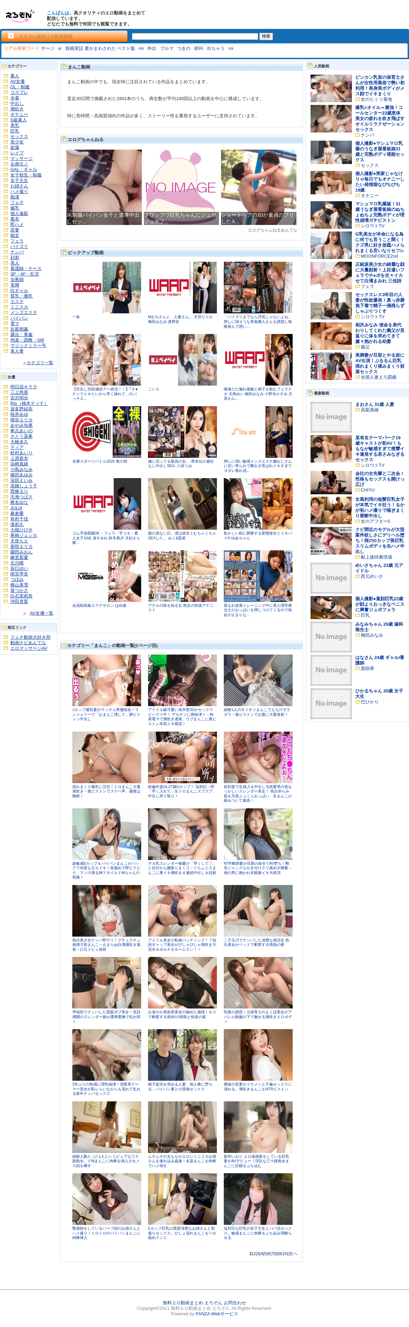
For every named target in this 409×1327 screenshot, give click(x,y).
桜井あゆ (19, 414)
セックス (19, 136)
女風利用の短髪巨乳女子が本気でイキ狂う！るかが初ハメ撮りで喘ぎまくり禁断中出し (380, 507)
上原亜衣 (19, 458)
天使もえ (19, 540)
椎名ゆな (19, 502)
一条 (76, 317)
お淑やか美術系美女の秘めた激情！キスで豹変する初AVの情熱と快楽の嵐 (182, 1014)
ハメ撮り (19, 191)
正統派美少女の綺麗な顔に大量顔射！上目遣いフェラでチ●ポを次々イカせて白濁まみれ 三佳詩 (380, 272)
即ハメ (17, 224)
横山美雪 (19, 584)
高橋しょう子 (23, 485)
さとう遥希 (21, 436)
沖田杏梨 (19, 601)
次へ (293, 1253)
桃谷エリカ (21, 419)
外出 (151, 48)
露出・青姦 (21, 334)
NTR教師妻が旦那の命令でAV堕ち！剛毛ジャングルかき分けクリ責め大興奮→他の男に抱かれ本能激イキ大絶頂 (258, 868)
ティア (17, 447)
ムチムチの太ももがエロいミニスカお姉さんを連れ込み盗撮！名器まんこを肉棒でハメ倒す (182, 1161)
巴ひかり (370, 701)
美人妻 (17, 351)
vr (60, 48)
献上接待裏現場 (376, 557)
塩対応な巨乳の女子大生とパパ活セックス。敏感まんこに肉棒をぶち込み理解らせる (258, 1233)
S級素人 (18, 119)
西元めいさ (372, 576)
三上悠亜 (19, 392)
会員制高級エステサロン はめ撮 (99, 605)
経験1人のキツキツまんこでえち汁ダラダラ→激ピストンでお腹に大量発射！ (257, 712)
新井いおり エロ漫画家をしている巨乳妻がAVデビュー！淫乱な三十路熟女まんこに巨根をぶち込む (256, 1161)
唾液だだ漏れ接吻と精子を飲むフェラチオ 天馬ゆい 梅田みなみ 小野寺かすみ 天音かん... (258, 393)
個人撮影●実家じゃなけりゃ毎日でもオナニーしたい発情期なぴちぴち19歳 (380, 182)
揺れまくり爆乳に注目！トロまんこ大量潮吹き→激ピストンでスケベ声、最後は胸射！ (106, 791)
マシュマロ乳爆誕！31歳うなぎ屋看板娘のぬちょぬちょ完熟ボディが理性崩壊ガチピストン (380, 212)
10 (284, 1253)
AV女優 (17, 81)
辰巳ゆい (19, 568)
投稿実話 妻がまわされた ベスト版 (100, 48)
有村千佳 (19, 518)
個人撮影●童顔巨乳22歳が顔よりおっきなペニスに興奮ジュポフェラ (380, 604)
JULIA (16, 507)
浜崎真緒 (19, 463)
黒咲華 (367, 668)
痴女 (14, 235)
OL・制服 (20, 86)
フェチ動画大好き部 (30, 637)
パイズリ (19, 246)
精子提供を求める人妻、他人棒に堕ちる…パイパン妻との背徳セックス (180, 1086)
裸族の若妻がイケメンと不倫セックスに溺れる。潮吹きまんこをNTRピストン (258, 1086)
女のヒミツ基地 (376, 99)
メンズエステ (23, 312)
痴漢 (14, 196)
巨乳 (14, 130)
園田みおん (21, 551)
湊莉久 (17, 524)
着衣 (14, 219)
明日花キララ (23, 386)
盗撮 (14, 147)
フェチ (17, 202)
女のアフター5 (375, 521)
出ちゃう (216, 48)
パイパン (19, 318)
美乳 (14, 125)
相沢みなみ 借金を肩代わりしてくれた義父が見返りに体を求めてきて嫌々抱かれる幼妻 (380, 333)
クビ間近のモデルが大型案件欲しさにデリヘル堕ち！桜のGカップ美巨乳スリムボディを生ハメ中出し (380, 540)
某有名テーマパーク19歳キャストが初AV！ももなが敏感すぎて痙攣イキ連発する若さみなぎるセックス (380, 448)
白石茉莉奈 (21, 595)
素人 (14, 75)
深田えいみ (21, 480)
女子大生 (19, 180)
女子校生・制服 (26, 174)
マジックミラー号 (28, 345)
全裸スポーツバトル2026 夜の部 (99, 461)
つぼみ (17, 579)
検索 (266, 36)
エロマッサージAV (28, 648)
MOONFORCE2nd (379, 256)
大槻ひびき (21, 529)
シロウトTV (373, 225)
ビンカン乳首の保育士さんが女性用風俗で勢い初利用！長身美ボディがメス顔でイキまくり (380, 85)
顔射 (14, 257)
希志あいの (21, 430)
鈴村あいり (21, 452)
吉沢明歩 (19, 397)
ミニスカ (19, 307)
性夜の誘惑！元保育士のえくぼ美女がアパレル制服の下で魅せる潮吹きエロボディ (258, 1016)
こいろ (153, 389)
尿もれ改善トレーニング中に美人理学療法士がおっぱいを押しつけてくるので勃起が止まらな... (258, 610)
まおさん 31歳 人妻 (374, 404)
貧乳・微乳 (21, 296)
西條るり (19, 491)
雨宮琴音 (19, 573)
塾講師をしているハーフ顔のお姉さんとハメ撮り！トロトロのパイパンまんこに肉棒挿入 (106, 1233)
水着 (14, 97)
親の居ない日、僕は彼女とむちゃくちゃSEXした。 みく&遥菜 (182, 535)
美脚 (14, 285)
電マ (14, 323)
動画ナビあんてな (28, 642)
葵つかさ (19, 590)
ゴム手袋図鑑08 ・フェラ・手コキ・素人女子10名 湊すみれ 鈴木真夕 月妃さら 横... (106, 537)
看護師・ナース (26, 268)
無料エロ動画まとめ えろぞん (192, 1302)
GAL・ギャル (23, 169)
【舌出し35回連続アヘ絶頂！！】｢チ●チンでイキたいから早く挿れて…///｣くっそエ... (105, 393)
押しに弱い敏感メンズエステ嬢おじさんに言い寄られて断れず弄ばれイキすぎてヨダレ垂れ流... (258, 466)
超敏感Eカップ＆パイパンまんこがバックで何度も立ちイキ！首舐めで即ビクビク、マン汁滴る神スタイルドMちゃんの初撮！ (106, 870)
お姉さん (19, 185)
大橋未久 (19, 441)
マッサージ (21, 158)
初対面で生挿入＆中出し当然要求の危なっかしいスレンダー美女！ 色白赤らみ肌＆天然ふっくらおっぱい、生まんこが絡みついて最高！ (258, 794)
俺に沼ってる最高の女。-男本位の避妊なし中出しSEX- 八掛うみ (181, 463)
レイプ (17, 152)
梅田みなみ (372, 635)
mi (141, 48)
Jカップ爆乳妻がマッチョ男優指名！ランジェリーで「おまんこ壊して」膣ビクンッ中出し (106, 714)
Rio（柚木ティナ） (29, 403)
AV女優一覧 (41, 613)
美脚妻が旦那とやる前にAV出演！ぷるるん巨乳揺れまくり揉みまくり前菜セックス (380, 363)
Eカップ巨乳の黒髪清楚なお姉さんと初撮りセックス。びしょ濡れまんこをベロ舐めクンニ (182, 1233)
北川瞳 (17, 562)
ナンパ (17, 252)
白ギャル (19, 290)
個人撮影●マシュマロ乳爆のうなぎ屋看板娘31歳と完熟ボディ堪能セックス (380, 151)
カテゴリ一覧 (40, 362)
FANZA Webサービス (217, 1313)
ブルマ (167, 48)
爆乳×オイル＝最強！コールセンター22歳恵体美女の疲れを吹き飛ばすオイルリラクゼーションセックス (380, 118)
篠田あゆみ (21, 474)
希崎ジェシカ (23, 535)
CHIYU (368, 490)
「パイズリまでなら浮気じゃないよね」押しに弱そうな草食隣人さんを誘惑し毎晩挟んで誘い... (258, 321)
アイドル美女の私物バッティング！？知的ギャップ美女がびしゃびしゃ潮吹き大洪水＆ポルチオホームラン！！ (182, 944)
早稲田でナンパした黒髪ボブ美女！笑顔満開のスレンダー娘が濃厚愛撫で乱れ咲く (106, 1016)
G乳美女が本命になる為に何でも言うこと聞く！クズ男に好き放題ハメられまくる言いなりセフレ (380, 242)
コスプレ (19, 92)
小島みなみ (21, 469)
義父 (365, 346)
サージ (47, 48)
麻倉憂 (17, 513)
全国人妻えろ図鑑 (379, 377)
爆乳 (14, 208)
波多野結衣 (21, 408)
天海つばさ (21, 496)
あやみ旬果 (21, 425)
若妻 (14, 230)
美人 (14, 263)
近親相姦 (19, 329)
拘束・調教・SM (27, 340)
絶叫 (198, 48)
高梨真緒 (370, 409)
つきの (183, 48)
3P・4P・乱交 (24, 274)
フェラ (17, 241)
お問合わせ (235, 1302)
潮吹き (17, 108)
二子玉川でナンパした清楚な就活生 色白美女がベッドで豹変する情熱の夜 (256, 942)
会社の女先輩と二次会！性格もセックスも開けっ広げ (380, 479)
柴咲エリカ (21, 546)
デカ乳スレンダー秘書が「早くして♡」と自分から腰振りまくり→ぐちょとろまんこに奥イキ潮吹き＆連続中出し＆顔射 (182, 868)
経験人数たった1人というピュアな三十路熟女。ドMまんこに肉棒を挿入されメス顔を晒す (106, 1161)
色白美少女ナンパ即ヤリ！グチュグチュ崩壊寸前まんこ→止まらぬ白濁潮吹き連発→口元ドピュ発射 (106, 944)
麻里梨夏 (19, 557)
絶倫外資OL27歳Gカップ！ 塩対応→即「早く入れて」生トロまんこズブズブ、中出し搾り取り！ (182, 791)
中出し (17, 103)
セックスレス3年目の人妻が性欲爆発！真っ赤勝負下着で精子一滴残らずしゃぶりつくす (380, 303)
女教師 (17, 279)
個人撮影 (19, 213)
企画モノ (19, 163)
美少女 (17, 141)
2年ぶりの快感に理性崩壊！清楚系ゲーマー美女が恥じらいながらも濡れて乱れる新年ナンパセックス (106, 1089)
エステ (17, 301)
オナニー (19, 114)
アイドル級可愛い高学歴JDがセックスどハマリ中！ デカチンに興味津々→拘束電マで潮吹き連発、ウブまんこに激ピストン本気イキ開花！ (182, 717)
